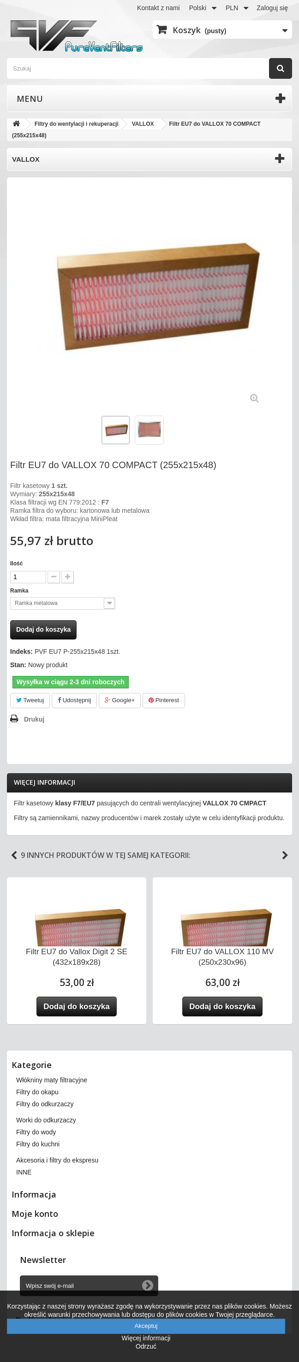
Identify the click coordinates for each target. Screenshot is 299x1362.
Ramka (20, 590)
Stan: (18, 665)
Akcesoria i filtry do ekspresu (57, 1160)
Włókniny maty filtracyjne (51, 1080)
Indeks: (21, 651)
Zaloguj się (272, 8)
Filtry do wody (36, 1132)
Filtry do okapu (37, 1092)
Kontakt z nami (158, 8)
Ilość (16, 563)
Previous (13, 855)
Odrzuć (146, 1346)
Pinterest (164, 700)
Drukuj (34, 719)
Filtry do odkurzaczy (44, 1104)
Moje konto (35, 1213)
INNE (23, 1172)
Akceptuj (146, 1325)
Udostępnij (74, 700)
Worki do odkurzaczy (46, 1120)
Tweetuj (30, 700)
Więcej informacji (44, 782)
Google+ (120, 700)
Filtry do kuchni (38, 1144)
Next (285, 855)
